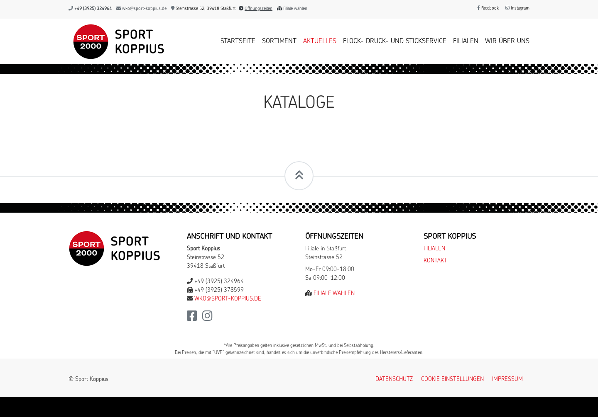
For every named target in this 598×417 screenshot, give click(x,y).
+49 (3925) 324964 (93, 9)
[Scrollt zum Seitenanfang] (299, 175)
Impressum (507, 379)
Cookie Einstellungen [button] (452, 379)
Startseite (238, 41)
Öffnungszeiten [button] (258, 9)
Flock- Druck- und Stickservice (394, 41)
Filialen (465, 41)
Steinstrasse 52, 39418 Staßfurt (203, 9)
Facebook (488, 8)
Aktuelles (319, 41)
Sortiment (279, 41)
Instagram (517, 8)
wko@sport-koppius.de (144, 9)
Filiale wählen (295, 9)
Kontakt (435, 261)
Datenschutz (394, 379)
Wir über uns (507, 41)
